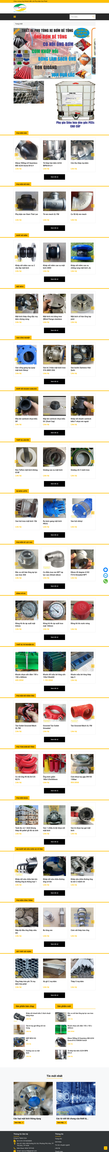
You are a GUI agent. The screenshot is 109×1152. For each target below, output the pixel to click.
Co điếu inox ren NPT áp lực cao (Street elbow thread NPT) (53, 574)
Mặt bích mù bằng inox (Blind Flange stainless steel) (52, 319)
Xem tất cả (54, 177)
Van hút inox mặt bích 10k (26, 521)
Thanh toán (59, 1126)
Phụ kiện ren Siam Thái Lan (26, 214)
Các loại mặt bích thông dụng (27, 1093)
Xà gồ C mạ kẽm (50, 981)
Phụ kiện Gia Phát (55, 1150)
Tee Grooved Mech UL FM (81, 726)
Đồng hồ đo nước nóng (80, 623)
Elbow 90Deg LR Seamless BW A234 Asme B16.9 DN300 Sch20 (26, 165)
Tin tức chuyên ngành (62, 1119)
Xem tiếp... (19, 1097)
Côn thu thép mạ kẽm (79, 163)
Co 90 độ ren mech (78, 214)
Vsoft (73, 1150)
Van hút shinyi (76, 521)
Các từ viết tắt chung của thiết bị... (72, 1093)
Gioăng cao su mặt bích (53, 470)
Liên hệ (57, 1123)
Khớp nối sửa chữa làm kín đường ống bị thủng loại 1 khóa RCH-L (26, 881)
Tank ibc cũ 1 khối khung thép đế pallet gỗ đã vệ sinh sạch (26, 830)
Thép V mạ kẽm (77, 981)
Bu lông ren (48, 930)
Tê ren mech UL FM (51, 214)
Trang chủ (58, 1113)
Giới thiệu (58, 1116)
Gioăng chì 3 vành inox (80, 470)
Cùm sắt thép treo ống (80, 930)
